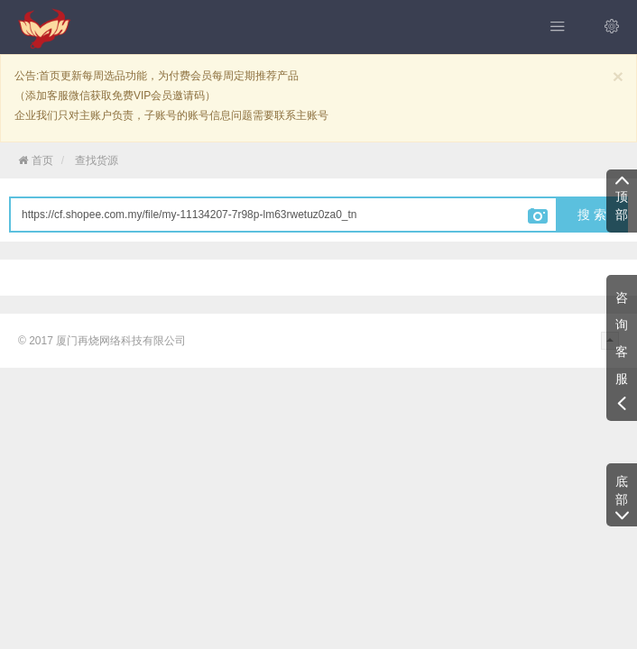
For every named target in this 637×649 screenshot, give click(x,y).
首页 (35, 160)
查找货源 (96, 160)
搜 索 (591, 214)
